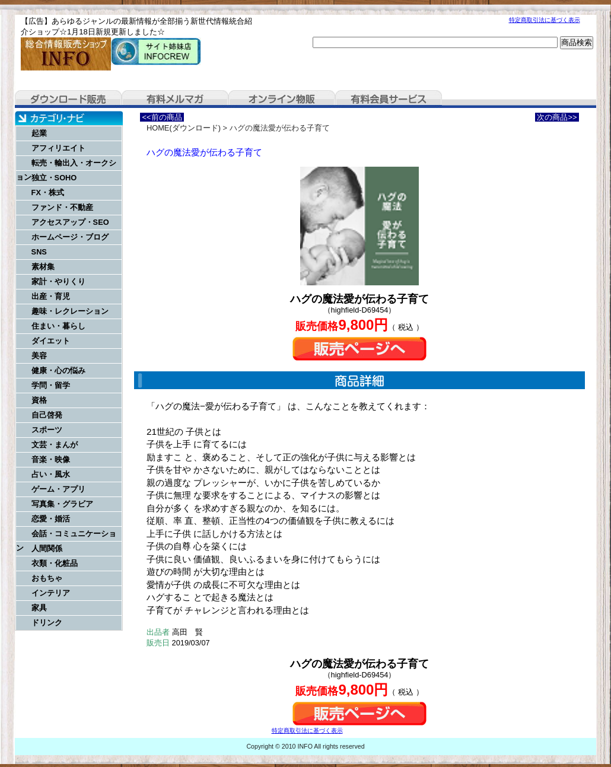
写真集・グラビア (62, 503)
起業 (39, 133)
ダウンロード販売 (68, 99)
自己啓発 (46, 414)
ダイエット (50, 340)
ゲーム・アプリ (58, 489)
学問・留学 (50, 385)
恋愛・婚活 (50, 518)
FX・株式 (47, 192)
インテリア (50, 592)
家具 (39, 607)
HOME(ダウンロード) (184, 127)
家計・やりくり (58, 281)
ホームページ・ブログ (70, 237)
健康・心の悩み (58, 370)
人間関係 (46, 548)
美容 (39, 355)
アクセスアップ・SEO (70, 222)
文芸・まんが (54, 444)
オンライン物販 (281, 99)
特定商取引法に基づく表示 (544, 20)
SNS (39, 251)
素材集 (43, 266)
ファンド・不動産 (62, 207)
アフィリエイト (58, 148)
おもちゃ (46, 578)
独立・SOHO (54, 177)
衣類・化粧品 (54, 563)
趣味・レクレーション (70, 311)
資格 (39, 400)
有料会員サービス (388, 99)
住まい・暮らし (58, 326)
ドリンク (46, 622)
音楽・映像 (50, 459)
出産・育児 (50, 296)
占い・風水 (50, 474)
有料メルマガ (175, 99)
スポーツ (46, 429)
